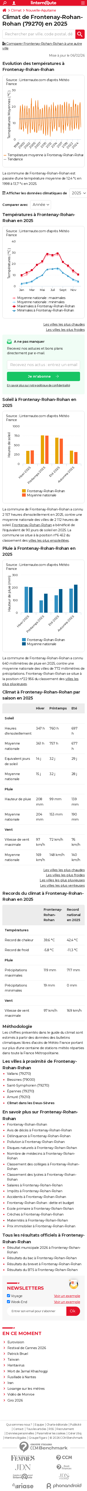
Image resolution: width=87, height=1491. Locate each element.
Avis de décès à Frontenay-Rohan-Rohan (39, 1130)
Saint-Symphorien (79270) (28, 1085)
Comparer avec (15, 205)
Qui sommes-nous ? (19, 1424)
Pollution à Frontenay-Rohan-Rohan (36, 1142)
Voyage (15, 1296)
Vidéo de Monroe (21, 1394)
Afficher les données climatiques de (34, 193)
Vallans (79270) (19, 1074)
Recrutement (65, 1429)
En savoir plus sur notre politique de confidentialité (38, 385)
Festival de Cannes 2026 (26, 1348)
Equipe (39, 1424)
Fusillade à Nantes (21, 1377)
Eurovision (15, 1342)
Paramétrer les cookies (51, 1433)
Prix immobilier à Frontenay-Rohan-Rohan (41, 1226)
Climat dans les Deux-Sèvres (31, 1103)
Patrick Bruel (17, 1354)
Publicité (75, 1424)
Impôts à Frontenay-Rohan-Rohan (34, 1191)
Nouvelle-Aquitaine (41, 10)
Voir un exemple (67, 1296)
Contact (18, 1429)
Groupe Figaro (38, 1437)
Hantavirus (16, 1365)
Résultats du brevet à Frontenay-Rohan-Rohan (44, 1264)
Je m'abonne (39, 376)
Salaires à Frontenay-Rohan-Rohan (34, 1185)
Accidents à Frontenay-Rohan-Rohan (36, 1197)
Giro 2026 (15, 1400)
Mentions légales (15, 1437)
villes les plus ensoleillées (49, 540)
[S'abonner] (43, 1311)
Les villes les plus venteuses (62, 885)
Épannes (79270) (20, 1091)
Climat (16, 10)
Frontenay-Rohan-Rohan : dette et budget (40, 1203)
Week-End (17, 1302)
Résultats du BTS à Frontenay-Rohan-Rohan (42, 1270)
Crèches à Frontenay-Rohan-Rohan (35, 1214)
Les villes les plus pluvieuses (62, 880)
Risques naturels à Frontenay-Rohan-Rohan (42, 1148)
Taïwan (13, 1359)
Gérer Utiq (74, 1433)
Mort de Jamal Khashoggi (27, 1371)
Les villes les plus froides (65, 330)
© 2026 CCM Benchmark (66, 1437)
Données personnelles (20, 1433)
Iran (10, 1383)
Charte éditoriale (57, 1424)
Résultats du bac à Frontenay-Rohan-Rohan (42, 1258)
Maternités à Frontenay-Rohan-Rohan (37, 1220)
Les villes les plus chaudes (64, 324)
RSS (51, 1429)
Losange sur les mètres (26, 1389)
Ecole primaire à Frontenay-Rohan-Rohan (40, 1209)
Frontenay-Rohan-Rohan (32, 525)
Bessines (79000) (21, 1080)
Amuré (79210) (18, 1097)
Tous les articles (36, 1429)
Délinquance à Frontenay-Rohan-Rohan (39, 1136)
